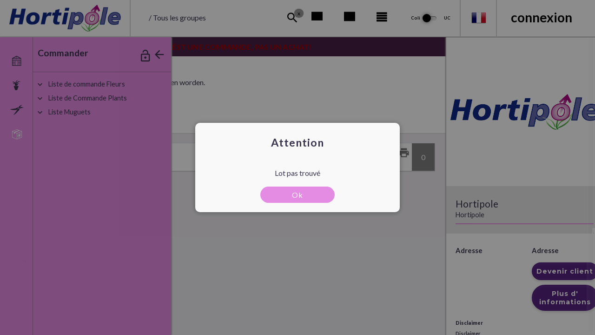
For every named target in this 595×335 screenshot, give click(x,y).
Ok (297, 194)
